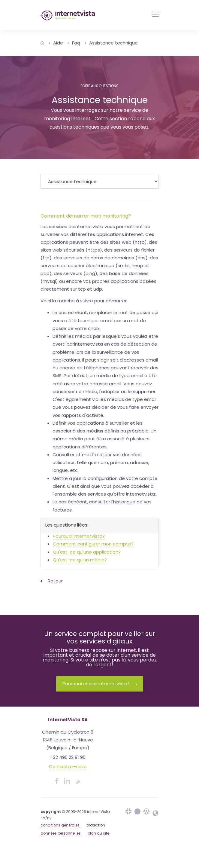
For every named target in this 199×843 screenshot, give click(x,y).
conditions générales (60, 825)
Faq (76, 43)
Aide (58, 43)
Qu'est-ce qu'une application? (87, 552)
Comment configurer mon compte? (93, 544)
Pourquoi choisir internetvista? (99, 683)
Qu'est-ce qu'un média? (80, 560)
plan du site (98, 833)
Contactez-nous (68, 766)
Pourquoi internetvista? (79, 536)
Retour (52, 581)
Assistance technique (113, 43)
